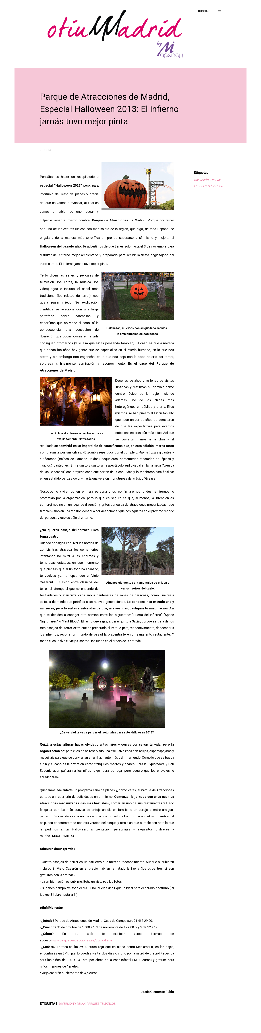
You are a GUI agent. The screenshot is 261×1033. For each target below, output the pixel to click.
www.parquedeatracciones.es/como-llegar (82, 940)
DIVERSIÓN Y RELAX (207, 180)
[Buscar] (204, 11)
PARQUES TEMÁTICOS (208, 186)
